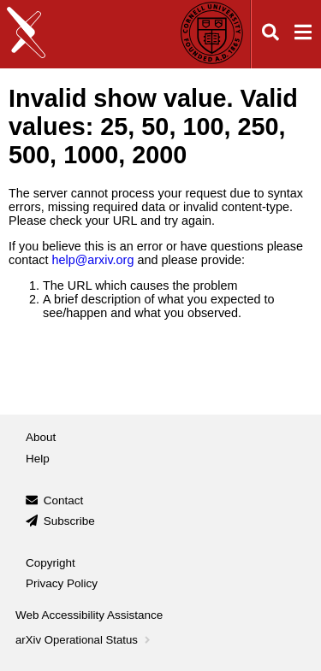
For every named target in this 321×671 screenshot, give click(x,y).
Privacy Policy (62, 583)
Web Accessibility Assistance (89, 615)
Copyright (50, 562)
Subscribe (69, 521)
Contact (64, 500)
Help (38, 458)
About (41, 437)
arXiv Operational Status (84, 639)
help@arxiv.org (92, 260)
